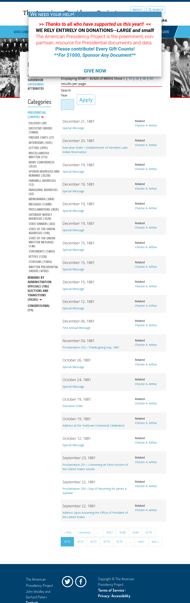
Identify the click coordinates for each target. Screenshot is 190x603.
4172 (80, 541)
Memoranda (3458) (41, 199)
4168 (122, 532)
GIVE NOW (95, 71)
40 (144, 78)
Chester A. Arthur (146, 125)
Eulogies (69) (38, 123)
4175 (119, 541)
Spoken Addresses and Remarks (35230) (44, 174)
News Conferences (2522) (42, 164)
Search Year (66, 93)
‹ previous (84, 532)
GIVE (165, 31)
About (137, 10)
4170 (148, 532)
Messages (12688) (40, 204)
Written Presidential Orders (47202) (44, 269)
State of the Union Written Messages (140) (42, 242)
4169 (135, 532)
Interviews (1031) (41, 143)
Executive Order (73, 406)
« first (68, 532)
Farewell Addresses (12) (43, 183)
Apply (86, 99)
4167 (109, 532)
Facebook (81, 582)
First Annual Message (76, 328)
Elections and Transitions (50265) (38, 295)
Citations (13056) (40, 262)
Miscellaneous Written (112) (39, 155)
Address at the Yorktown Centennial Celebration (94, 425)
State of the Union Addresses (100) (42, 231)
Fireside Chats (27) (41, 138)
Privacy (103, 596)
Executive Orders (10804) (41, 130)
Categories (36, 84)
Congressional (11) (39, 307)
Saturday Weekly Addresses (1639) (41, 217)
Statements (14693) (42, 252)
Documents (25, 31)
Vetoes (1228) (38, 257)
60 (151, 78)
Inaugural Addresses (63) (44, 192)
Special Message (73, 128)
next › (141, 541)
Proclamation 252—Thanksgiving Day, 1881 (91, 347)
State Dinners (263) (42, 224)
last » (155, 541)
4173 (93, 541)
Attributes (36, 88)
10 (130, 78)
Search (156, 10)
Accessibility (120, 596)
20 (137, 78)
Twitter (68, 582)
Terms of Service (111, 590)
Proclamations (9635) (44, 210)
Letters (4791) (38, 148)
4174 (106, 541)
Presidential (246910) (37, 114)
